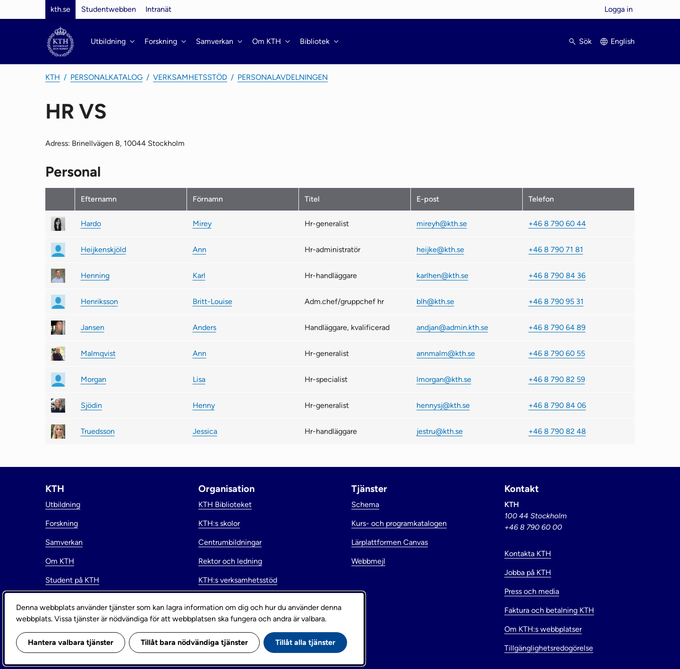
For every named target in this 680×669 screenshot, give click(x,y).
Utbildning (62, 504)
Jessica (205, 431)
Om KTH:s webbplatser (543, 629)
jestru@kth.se (439, 431)
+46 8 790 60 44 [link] (557, 223)
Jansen (92, 327)
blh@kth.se (435, 301)
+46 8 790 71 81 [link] (555, 249)
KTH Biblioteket (225, 504)
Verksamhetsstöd (190, 77)
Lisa (199, 379)
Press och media (531, 591)
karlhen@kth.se (442, 275)
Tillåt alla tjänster (305, 642)
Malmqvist (98, 353)
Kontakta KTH (527, 553)
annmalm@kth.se (445, 353)
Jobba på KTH (527, 572)
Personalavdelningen (283, 77)
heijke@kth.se (440, 249)
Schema (365, 504)
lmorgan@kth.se (443, 379)
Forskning (61, 523)
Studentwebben (108, 9)
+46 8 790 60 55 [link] (556, 353)
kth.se (60, 9)
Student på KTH (72, 580)
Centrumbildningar (230, 542)
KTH (52, 77)
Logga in (618, 9)
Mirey (202, 223)
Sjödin (91, 405)
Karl (199, 275)
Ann (199, 249)
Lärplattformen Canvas (389, 542)
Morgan (93, 379)
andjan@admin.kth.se (452, 327)
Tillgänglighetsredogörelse (548, 648)
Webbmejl (368, 561)
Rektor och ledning (230, 561)
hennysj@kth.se (443, 405)
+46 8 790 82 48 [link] (557, 431)
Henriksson (99, 301)
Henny (204, 405)
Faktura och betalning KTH (549, 610)
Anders (204, 327)
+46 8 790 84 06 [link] (557, 405)
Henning (95, 275)
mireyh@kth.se (441, 223)
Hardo (91, 223)
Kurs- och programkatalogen (399, 523)
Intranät (158, 9)
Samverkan (64, 542)
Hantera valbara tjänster (70, 642)
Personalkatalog (106, 77)
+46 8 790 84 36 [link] (557, 275)
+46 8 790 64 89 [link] (557, 327)
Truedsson (98, 431)
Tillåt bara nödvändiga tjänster (194, 642)
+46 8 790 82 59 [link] (556, 379)
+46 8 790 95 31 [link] (556, 301)
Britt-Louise (212, 301)
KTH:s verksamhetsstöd (237, 580)
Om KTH (59, 561)
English (623, 41)
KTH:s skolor (219, 523)
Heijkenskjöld (103, 249)
